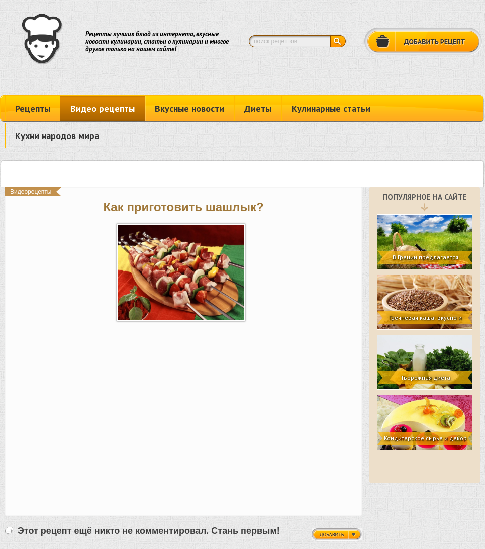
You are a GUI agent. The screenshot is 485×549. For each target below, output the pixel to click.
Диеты (257, 108)
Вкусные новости (189, 108)
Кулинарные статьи (331, 108)
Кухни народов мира (57, 136)
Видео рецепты (102, 108)
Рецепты (32, 108)
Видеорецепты (30, 191)
